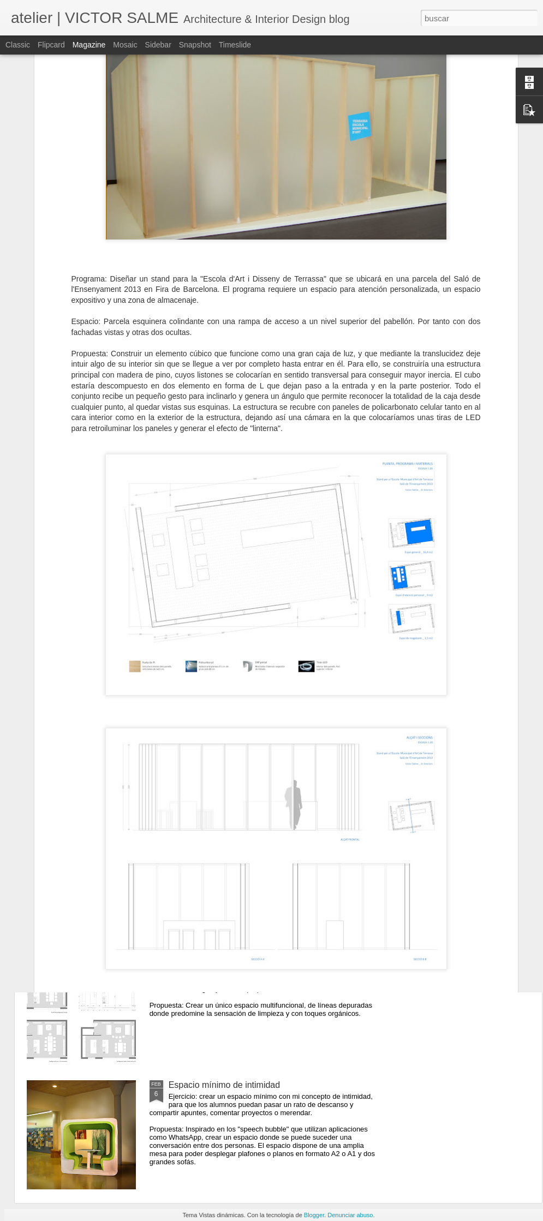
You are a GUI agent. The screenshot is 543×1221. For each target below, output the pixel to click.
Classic (17, 44)
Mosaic (125, 44)
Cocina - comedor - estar (217, 961)
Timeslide (235, 44)
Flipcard (51, 44)
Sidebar (158, 44)
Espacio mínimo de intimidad (225, 1085)
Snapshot (195, 44)
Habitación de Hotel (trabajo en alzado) (244, 837)
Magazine (89, 44)
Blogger (314, 1215)
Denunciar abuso (350, 1215)
